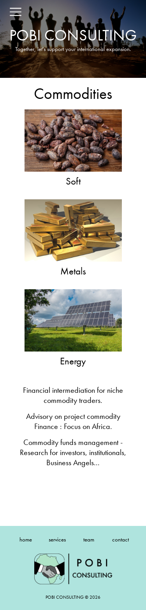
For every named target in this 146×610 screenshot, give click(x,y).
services (57, 539)
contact (120, 539)
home (25, 539)
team (88, 539)
